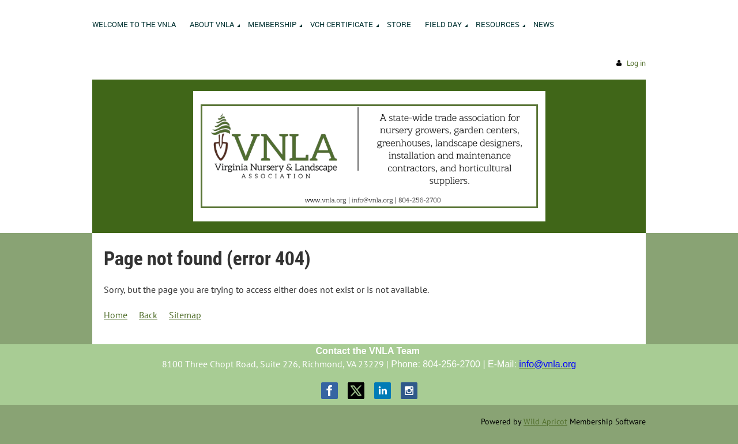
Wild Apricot (545, 421)
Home (115, 315)
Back (148, 315)
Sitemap (185, 315)
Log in (636, 63)
